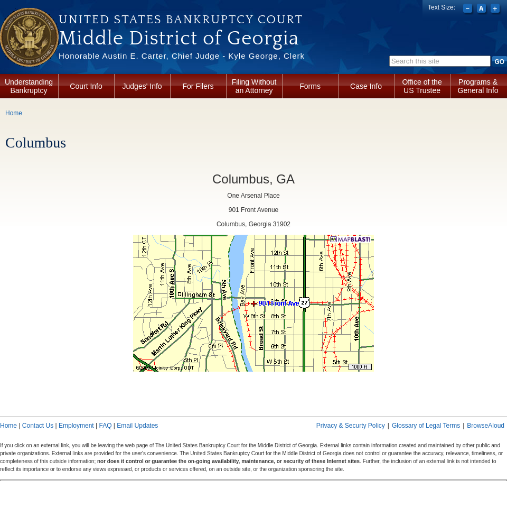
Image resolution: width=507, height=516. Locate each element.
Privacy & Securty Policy (350, 425)
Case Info (366, 86)
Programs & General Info (478, 86)
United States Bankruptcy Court (181, 19)
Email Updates (137, 425)
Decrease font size (468, 9)
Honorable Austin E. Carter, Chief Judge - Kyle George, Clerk (182, 55)
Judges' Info (142, 86)
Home (13, 113)
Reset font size (482, 9)
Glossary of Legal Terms (426, 425)
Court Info (86, 86)
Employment (76, 425)
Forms (310, 86)
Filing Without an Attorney (254, 86)
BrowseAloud (485, 425)
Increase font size (496, 9)
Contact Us (37, 425)
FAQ (105, 425)
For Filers (198, 86)
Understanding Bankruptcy (29, 86)
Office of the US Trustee (422, 86)
